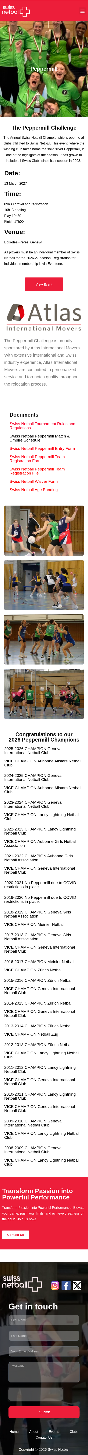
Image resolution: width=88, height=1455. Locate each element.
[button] (82, 10)
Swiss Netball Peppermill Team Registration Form (37, 459)
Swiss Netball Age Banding (34, 489)
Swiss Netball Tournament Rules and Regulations (42, 426)
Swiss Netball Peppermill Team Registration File (37, 471)
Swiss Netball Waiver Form (34, 481)
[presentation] (35, 1394)
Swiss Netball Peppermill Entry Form (42, 448)
